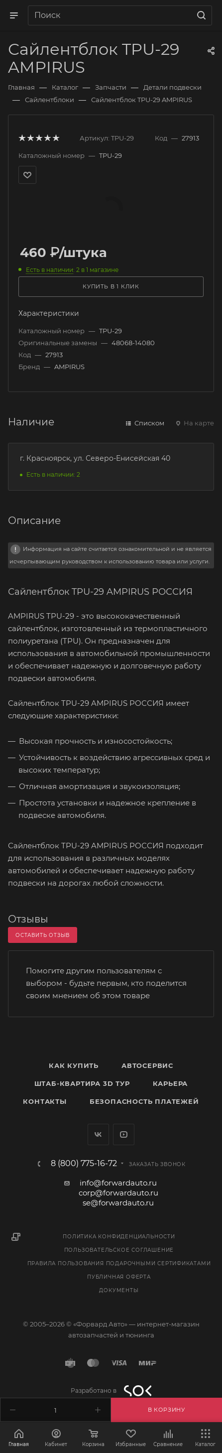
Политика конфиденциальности (119, 1236)
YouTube (123, 1134)
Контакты (44, 1101)
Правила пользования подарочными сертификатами (119, 1263)
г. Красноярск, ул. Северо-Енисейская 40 (95, 458)
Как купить (74, 1065)
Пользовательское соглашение (119, 1250)
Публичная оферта (119, 1277)
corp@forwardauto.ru (118, 1192)
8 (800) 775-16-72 (84, 1164)
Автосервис (147, 1065)
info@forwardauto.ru (118, 1183)
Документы (118, 1290)
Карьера (170, 1083)
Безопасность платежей (144, 1101)
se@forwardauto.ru (118, 1202)
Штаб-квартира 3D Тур (82, 1083)
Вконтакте (98, 1134)
